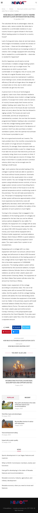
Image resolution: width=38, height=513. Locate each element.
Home (3, 9)
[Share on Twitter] (26, 327)
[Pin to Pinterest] (6, 332)
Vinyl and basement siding (10, 432)
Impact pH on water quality (10, 440)
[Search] (36, 3)
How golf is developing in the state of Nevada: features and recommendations (25, 404)
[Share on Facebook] (16, 327)
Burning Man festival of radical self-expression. (24, 422)
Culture (11, 9)
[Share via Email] (15, 332)
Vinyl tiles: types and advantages (12, 414)
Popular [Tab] (10, 397)
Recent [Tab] (27, 397)
